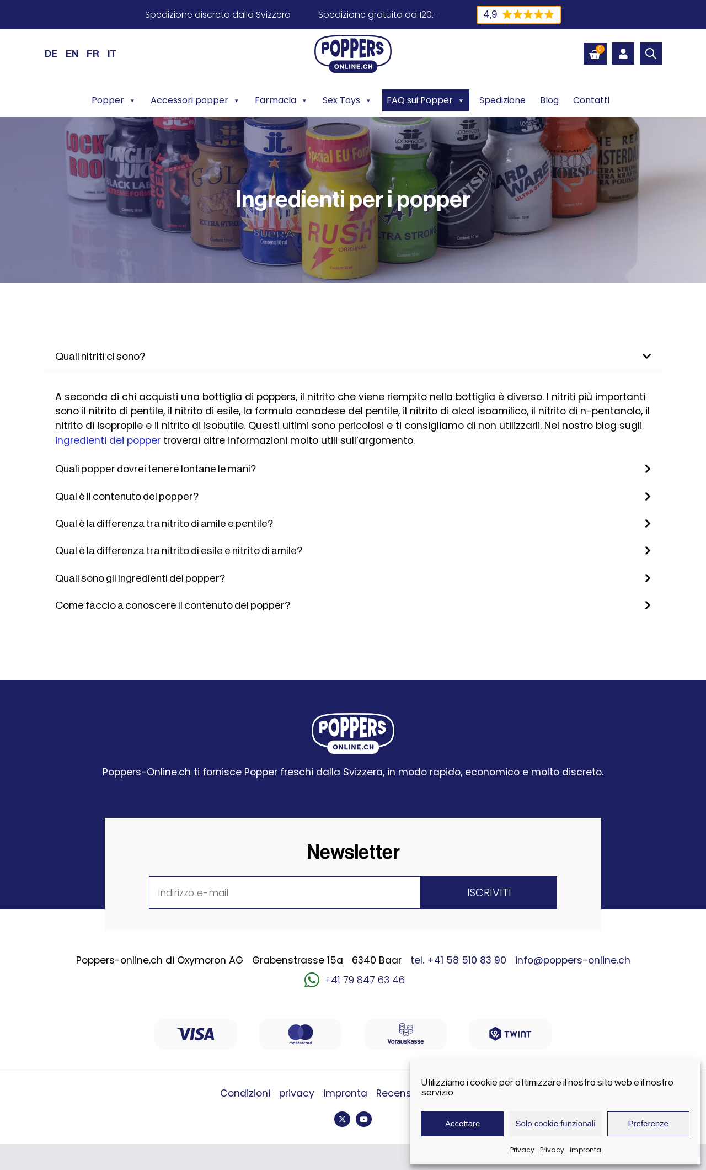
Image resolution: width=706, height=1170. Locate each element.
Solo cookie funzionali (555, 1123)
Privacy (522, 1150)
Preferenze (648, 1123)
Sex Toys (347, 100)
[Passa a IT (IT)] (112, 54)
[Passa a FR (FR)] (93, 54)
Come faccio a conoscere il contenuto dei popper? (172, 605)
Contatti (591, 100)
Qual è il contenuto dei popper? (127, 496)
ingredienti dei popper (108, 440)
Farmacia (281, 100)
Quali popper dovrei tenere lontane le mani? (155, 469)
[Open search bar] (651, 53)
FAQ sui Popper (426, 100)
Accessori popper (195, 100)
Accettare (462, 1123)
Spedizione (502, 100)
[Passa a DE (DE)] (51, 54)
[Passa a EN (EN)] (72, 54)
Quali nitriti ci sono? (100, 356)
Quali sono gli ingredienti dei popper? (140, 578)
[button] (353, 356)
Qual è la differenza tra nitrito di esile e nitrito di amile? (178, 550)
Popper (114, 100)
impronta (585, 1150)
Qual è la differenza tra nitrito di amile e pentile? (164, 523)
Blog (549, 100)
